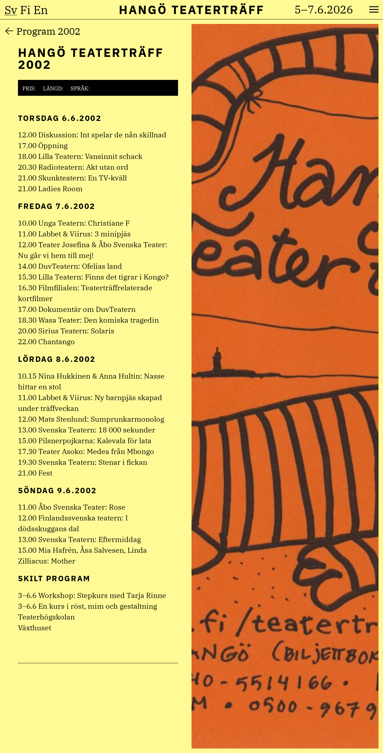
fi (25, 10)
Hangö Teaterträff (192, 9)
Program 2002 (48, 31)
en (41, 10)
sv (10, 10)
